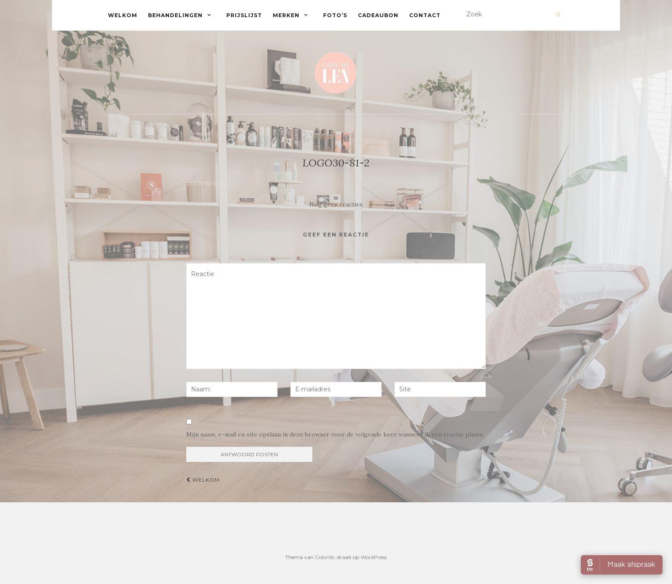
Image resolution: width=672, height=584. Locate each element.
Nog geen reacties (336, 204)
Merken (286, 15)
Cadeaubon (378, 15)
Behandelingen (175, 15)
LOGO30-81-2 (206, 183)
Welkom (122, 15)
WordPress (374, 557)
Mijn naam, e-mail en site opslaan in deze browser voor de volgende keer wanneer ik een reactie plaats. (335, 434)
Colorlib (324, 557)
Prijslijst (244, 15)
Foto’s (335, 15)
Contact (425, 15)
